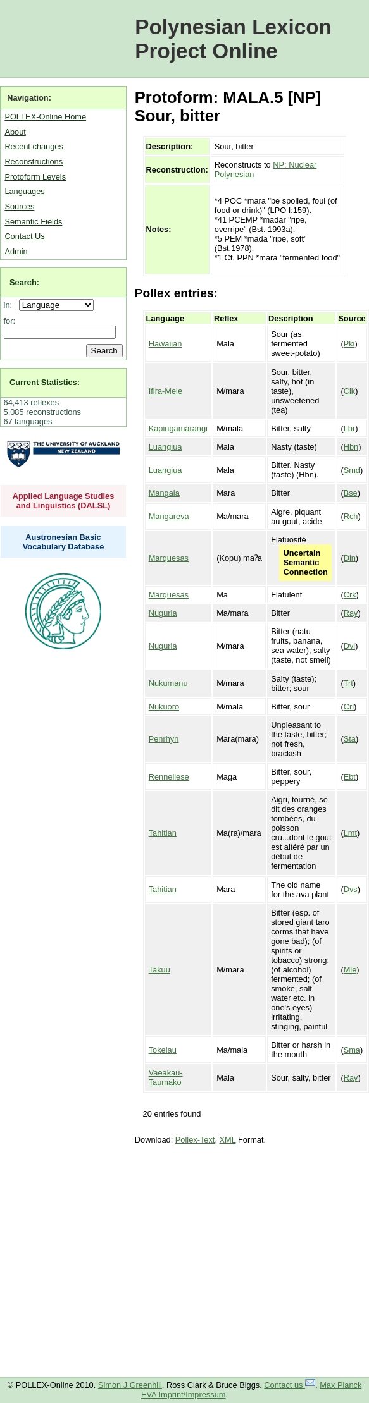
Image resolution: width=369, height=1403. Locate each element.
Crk (350, 594)
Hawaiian (165, 343)
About (14, 132)
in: (10, 305)
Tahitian (163, 833)
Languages (24, 191)
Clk (349, 391)
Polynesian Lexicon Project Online (233, 39)
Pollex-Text (195, 1139)
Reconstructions (33, 161)
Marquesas (169, 558)
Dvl (349, 646)
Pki (349, 343)
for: (10, 321)
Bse (351, 493)
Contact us (289, 1385)
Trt (348, 683)
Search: (24, 282)
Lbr (350, 428)
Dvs (351, 889)
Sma (352, 1050)
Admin (15, 251)
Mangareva (169, 516)
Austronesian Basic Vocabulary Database (63, 541)
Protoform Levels (35, 176)
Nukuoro (164, 706)
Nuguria (163, 613)
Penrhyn (164, 739)
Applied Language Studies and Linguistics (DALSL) (64, 500)
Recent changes (33, 146)
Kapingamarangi (178, 428)
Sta (350, 739)
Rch (351, 516)
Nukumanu (168, 683)
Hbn (351, 446)
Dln (350, 558)
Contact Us (24, 236)
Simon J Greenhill (130, 1385)
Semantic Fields (33, 221)
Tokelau (163, 1050)
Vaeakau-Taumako (166, 1077)
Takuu (159, 969)
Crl (349, 706)
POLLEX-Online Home (45, 116)
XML (228, 1139)
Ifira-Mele (165, 391)
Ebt (350, 776)
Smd (352, 470)
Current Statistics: (44, 382)
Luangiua (165, 446)
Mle (350, 969)
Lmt (350, 833)
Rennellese (169, 776)
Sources (19, 206)
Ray (351, 613)
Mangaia (164, 493)
